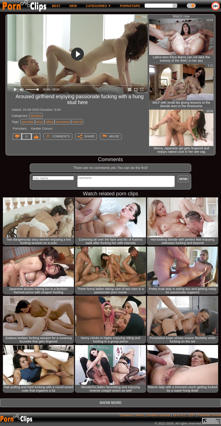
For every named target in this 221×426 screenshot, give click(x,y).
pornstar (28, 122)
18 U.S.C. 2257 (184, 415)
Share (89, 136)
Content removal (158, 415)
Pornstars (130, 6)
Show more (110, 403)
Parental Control (209, 415)
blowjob (35, 115)
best (56, 6)
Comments (61, 136)
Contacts (126, 415)
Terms (139, 415)
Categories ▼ (98, 6)
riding (50, 122)
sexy (39, 122)
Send (183, 179)
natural (77, 122)
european (62, 122)
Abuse (114, 136)
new (73, 6)
